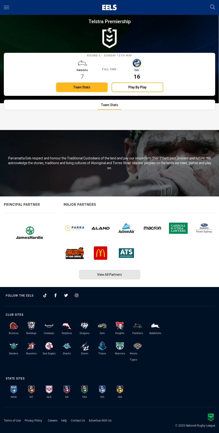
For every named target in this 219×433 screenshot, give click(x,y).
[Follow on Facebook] (55, 295)
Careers (52, 420)
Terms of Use (12, 420)
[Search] (212, 7)
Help (64, 420)
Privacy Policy (33, 420)
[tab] (109, 110)
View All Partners (109, 274)
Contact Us (78, 420)
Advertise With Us (100, 420)
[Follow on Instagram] (77, 295)
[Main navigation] (6, 7)
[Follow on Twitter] (66, 295)
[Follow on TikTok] (45, 295)
